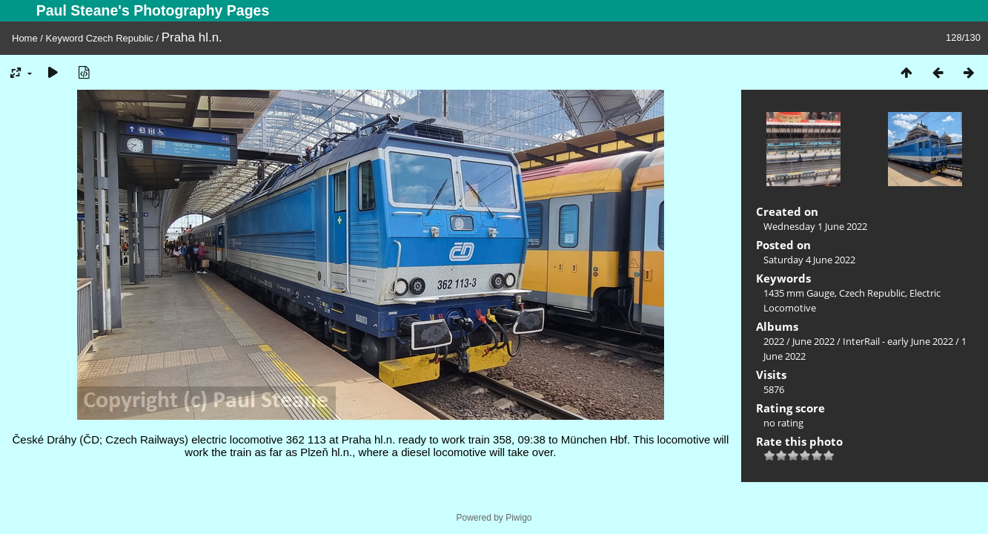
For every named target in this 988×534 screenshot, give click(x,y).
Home (25, 38)
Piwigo (518, 517)
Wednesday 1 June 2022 (815, 226)
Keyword (65, 38)
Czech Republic (119, 38)
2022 (773, 341)
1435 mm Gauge (799, 293)
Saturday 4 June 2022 (809, 259)
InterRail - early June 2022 (898, 341)
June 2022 (813, 341)
